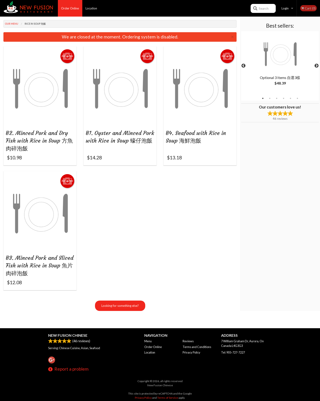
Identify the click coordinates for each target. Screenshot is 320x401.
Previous (243, 66)
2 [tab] (269, 98)
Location (91, 8)
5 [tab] (290, 98)
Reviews (188, 341)
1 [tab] (263, 98)
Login (285, 8)
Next (316, 66)
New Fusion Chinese (67, 335)
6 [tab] (297, 98)
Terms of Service (167, 397)
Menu (148, 341)
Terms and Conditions (197, 347)
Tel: (233, 352)
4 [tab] (283, 98)
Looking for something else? (120, 315)
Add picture (67, 56)
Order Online (70, 8)
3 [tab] (276, 98)
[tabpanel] (280, 63)
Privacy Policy (191, 352)
